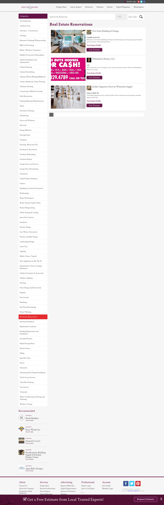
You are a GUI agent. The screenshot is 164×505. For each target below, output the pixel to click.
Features (64, 494)
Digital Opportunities (68, 488)
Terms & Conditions (133, 491)
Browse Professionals (47, 488)
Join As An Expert (88, 488)
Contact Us (23, 486)
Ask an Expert (45, 491)
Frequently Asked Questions (25, 492)
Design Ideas (44, 486)
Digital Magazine (46, 494)
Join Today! (106, 486)
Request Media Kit (67, 486)
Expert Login (86, 486)
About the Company (26, 488)
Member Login (107, 488)
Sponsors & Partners (68, 491)
